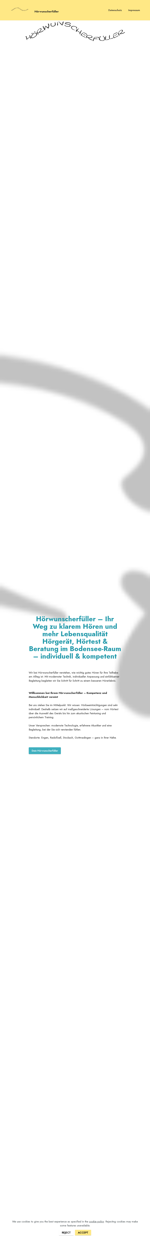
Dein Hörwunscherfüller (45, 751)
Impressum (134, 10)
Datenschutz (115, 10)
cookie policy (96, 1226)
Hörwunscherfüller (47, 11)
